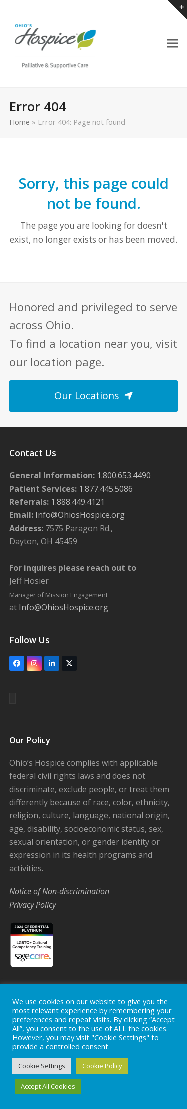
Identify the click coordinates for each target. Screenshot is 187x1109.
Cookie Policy (102, 1065)
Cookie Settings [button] (41, 1065)
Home (19, 122)
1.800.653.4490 (123, 475)
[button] (172, 43)
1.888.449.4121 (77, 501)
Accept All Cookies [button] (48, 1086)
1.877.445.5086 (105, 488)
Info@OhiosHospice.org (79, 514)
